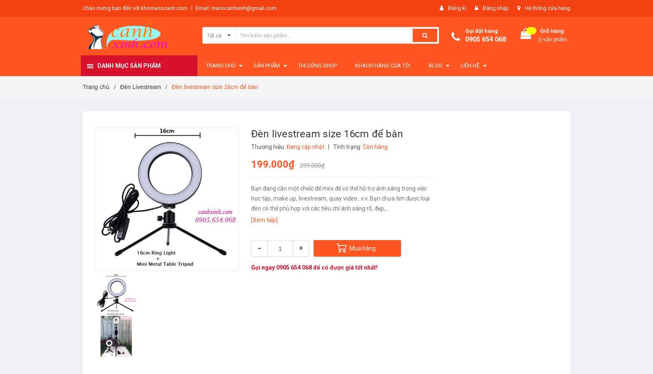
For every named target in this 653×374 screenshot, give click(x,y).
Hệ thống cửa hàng (547, 8)
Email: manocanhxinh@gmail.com (236, 8)
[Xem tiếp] (264, 220)
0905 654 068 (485, 39)
